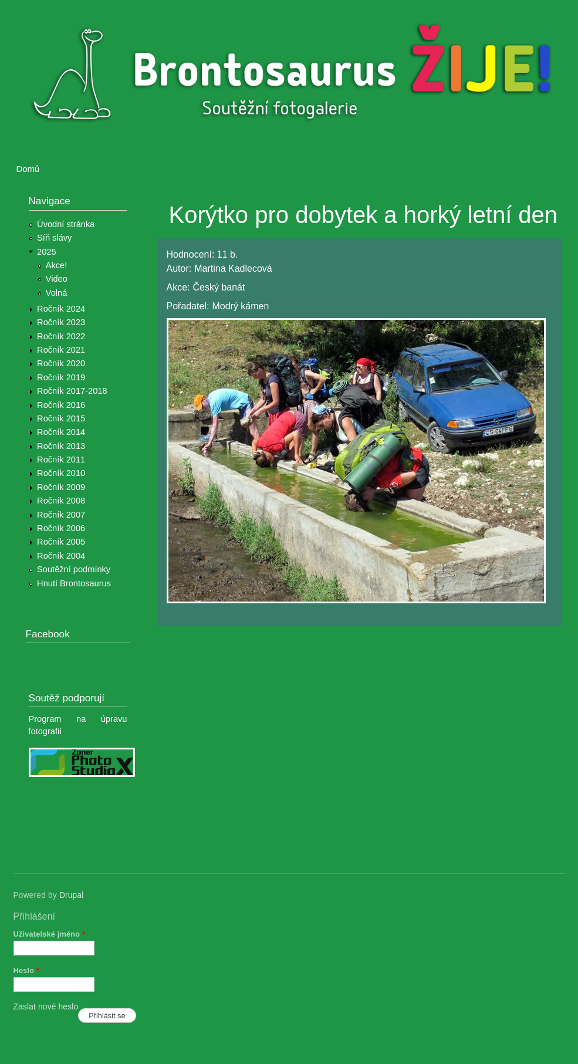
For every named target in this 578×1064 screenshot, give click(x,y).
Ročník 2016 (61, 405)
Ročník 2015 (61, 418)
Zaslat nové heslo (46, 1006)
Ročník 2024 (61, 308)
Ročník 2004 (61, 555)
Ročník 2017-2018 (72, 391)
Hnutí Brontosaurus (74, 583)
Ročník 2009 (61, 487)
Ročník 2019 (61, 377)
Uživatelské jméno (49, 934)
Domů (28, 169)
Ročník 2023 (61, 322)
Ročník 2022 (61, 336)
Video (56, 278)
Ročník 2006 (61, 528)
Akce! (56, 265)
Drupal (71, 895)
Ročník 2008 (61, 500)
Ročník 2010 (61, 473)
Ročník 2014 (61, 432)
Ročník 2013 (61, 446)
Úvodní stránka (65, 224)
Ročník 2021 (61, 349)
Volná (56, 293)
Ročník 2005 (61, 541)
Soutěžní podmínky (73, 569)
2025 (46, 251)
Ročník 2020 (61, 363)
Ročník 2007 (61, 514)
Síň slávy (54, 237)
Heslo (26, 970)
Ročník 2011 (61, 459)
